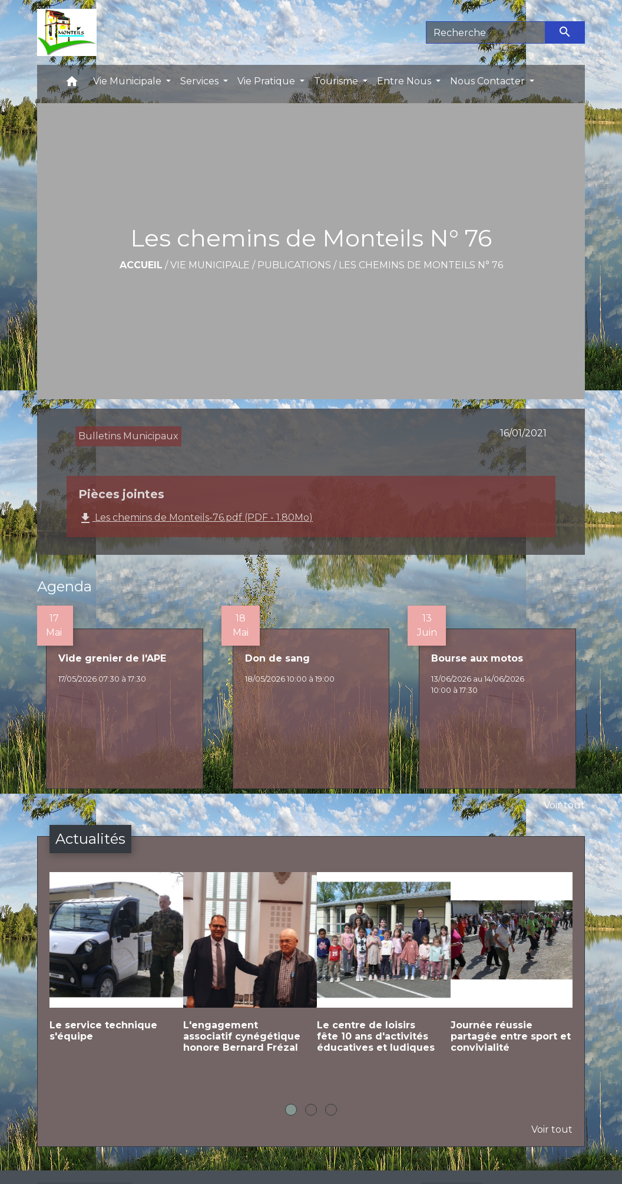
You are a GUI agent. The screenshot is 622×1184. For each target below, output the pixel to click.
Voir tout (564, 805)
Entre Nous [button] (405, 81)
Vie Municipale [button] (128, 81)
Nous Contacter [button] (488, 81)
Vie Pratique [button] (267, 81)
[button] (71, 84)
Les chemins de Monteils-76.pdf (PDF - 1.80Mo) (195, 518)
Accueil (141, 265)
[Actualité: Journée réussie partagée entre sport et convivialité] (512, 972)
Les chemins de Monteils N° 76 (421, 265)
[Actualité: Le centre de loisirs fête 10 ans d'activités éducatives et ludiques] (378, 972)
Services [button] (200, 81)
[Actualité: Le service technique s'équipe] (110, 966)
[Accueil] (67, 32)
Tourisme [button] (337, 81)
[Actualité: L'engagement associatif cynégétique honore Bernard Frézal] (244, 972)
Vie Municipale (210, 265)
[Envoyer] (565, 32)
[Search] (485, 32)
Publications (294, 265)
